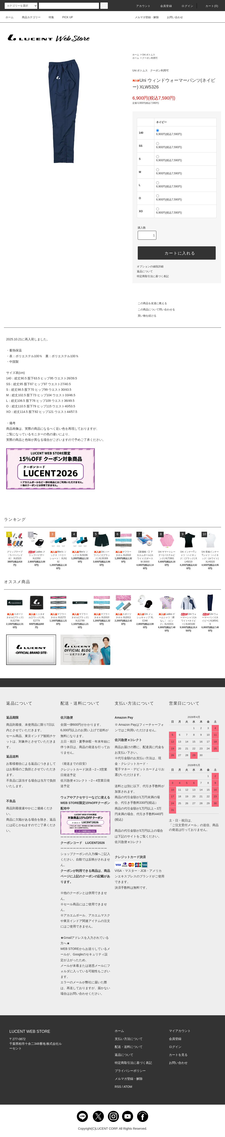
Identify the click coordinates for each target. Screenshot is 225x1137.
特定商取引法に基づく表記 (153, 276)
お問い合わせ (172, 17)
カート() (209, 6)
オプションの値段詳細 (150, 266)
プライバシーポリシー (130, 1070)
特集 (48, 17)
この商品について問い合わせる (153, 309)
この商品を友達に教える (149, 303)
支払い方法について (129, 1039)
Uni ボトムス (148, 54)
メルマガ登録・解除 (144, 17)
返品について (145, 271)
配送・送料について (129, 1047)
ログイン (184, 6)
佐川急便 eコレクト (128, 842)
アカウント (141, 6)
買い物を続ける (144, 315)
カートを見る (178, 1055)
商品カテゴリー (29, 17)
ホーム (10, 17)
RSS (118, 1086)
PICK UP (65, 17)
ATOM (128, 1086)
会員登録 (163, 6)
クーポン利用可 (150, 58)
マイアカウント (180, 1031)
